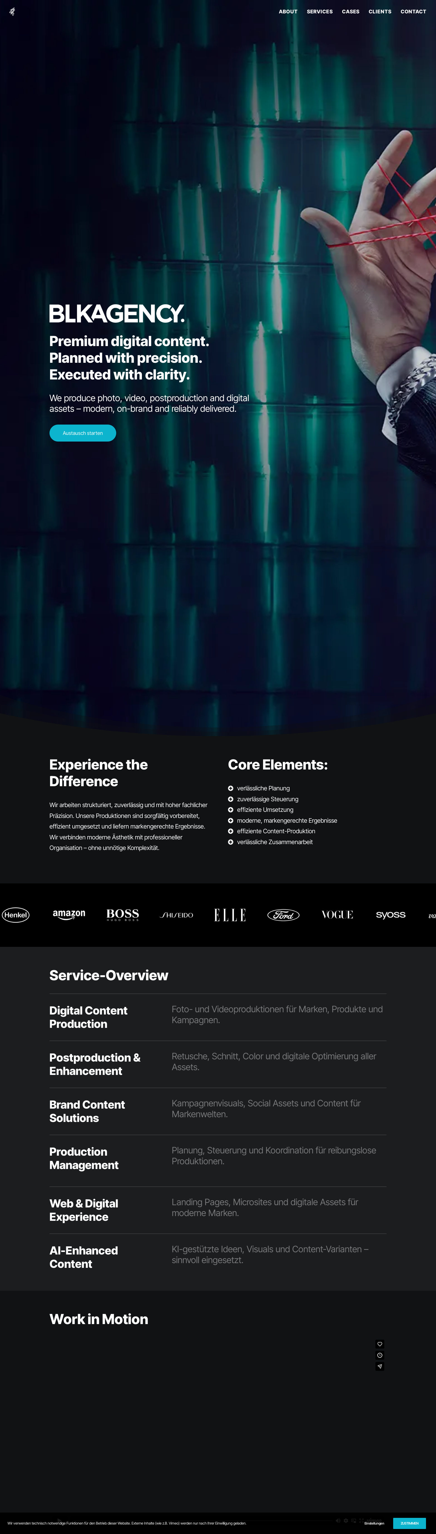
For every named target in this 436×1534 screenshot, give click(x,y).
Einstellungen (374, 1523)
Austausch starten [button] (83, 433)
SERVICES (320, 11)
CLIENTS (380, 11)
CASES (351, 11)
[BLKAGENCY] (12, 12)
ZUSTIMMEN (409, 1523)
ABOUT (288, 11)
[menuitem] (290, 11)
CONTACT (414, 11)
